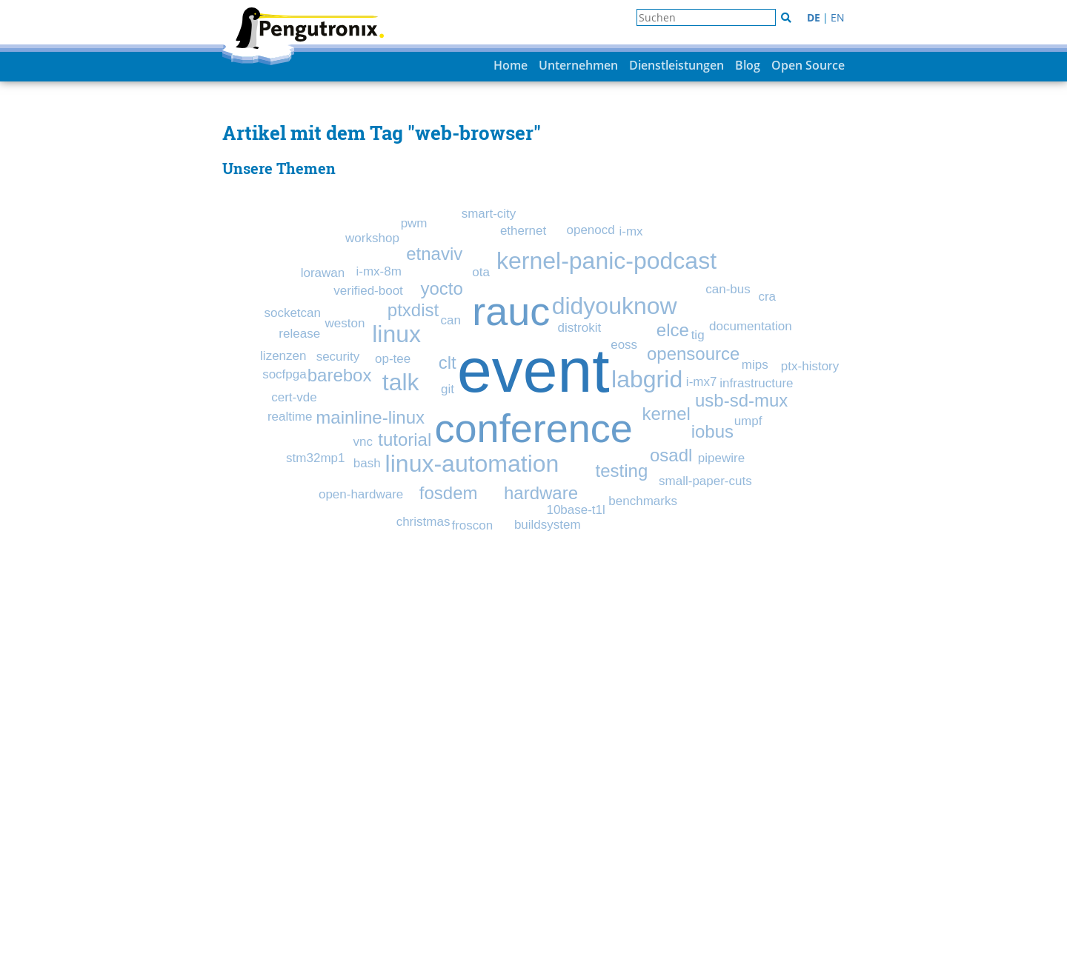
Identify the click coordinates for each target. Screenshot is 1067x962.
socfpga (284, 374)
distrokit (580, 328)
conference (534, 428)
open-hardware (361, 494)
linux (396, 334)
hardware (541, 493)
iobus (712, 431)
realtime (289, 417)
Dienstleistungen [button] (676, 65)
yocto (441, 288)
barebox (340, 375)
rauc (511, 311)
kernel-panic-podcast (606, 260)
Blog (747, 65)
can (451, 320)
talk (400, 382)
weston (345, 323)
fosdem (448, 493)
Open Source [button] (808, 65)
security (338, 357)
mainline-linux (370, 417)
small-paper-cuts (705, 481)
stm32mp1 (315, 458)
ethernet (523, 231)
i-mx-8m (378, 271)
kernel (666, 414)
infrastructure (756, 383)
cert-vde (293, 397)
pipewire (721, 458)
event (533, 370)
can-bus (727, 289)
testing (622, 471)
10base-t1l (575, 510)
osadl (671, 455)
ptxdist (413, 310)
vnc (363, 442)
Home (510, 65)
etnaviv (434, 254)
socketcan (292, 313)
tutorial (404, 440)
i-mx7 (701, 382)
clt (447, 363)
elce (673, 330)
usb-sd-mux (741, 400)
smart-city (489, 214)
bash (367, 463)
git (447, 389)
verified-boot (368, 291)
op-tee (392, 359)
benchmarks (642, 501)
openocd (590, 230)
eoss (624, 345)
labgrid (646, 379)
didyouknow (614, 306)
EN (838, 17)
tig (698, 335)
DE (813, 17)
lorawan (323, 273)
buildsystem (547, 525)
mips (755, 365)
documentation (750, 326)
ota (481, 272)
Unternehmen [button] (578, 65)
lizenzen (283, 356)
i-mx (630, 231)
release (299, 334)
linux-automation (472, 463)
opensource (693, 354)
